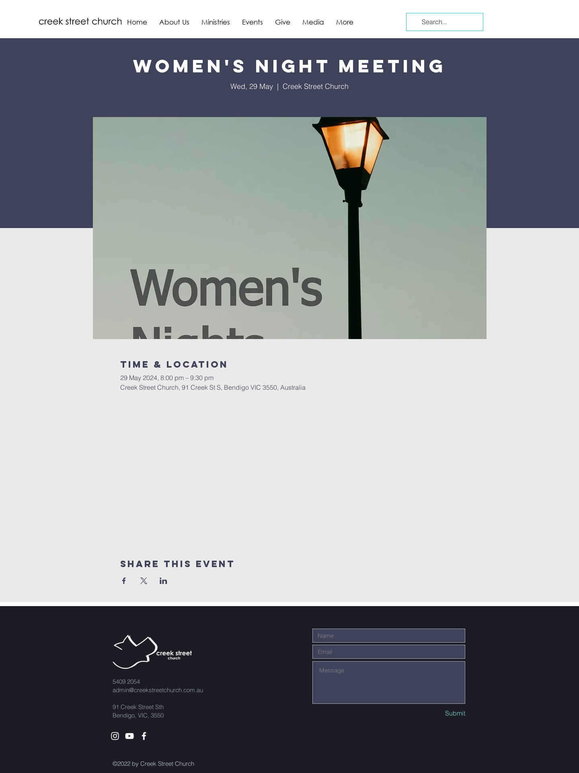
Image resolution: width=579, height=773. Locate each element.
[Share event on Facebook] (124, 581)
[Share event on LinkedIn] (163, 581)
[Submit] (436, 713)
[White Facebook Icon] (144, 736)
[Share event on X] (144, 581)
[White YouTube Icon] (129, 736)
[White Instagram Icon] (115, 736)
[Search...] (444, 22)
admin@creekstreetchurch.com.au (158, 690)
